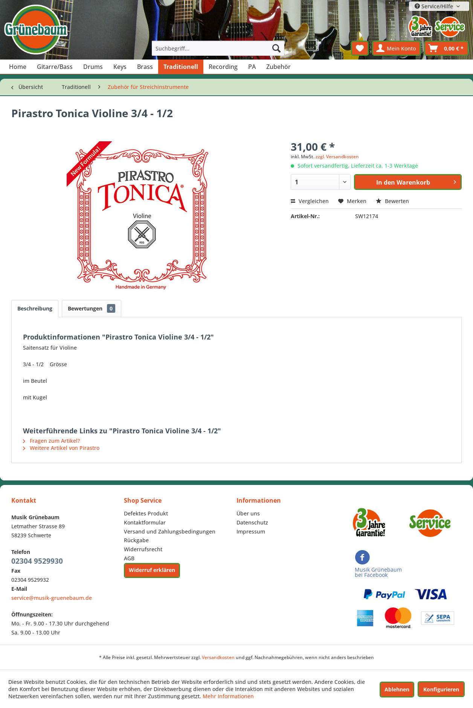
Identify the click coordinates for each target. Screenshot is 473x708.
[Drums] (93, 67)
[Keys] (120, 67)
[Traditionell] (180, 67)
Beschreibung (34, 308)
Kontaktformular (145, 522)
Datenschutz (252, 522)
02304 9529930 (37, 561)
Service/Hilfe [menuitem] (435, 6)
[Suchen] (276, 48)
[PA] (252, 67)
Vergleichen (310, 201)
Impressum (250, 531)
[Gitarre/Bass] (55, 67)
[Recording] (223, 67)
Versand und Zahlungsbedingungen (169, 531)
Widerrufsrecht (143, 549)
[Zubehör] (278, 67)
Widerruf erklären (152, 569)
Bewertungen (91, 308)
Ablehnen (397, 689)
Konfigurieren (441, 689)
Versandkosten (218, 657)
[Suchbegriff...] (218, 48)
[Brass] (145, 67)
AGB (129, 558)
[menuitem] (218, 48)
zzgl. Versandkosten (337, 156)
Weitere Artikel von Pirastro (61, 447)
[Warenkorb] (446, 48)
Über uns (248, 513)
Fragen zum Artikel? (51, 440)
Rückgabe (136, 540)
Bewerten (392, 201)
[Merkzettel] (360, 48)
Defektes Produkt (146, 513)
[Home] (18, 67)
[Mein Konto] (396, 48)
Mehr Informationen (228, 696)
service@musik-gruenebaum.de (51, 597)
